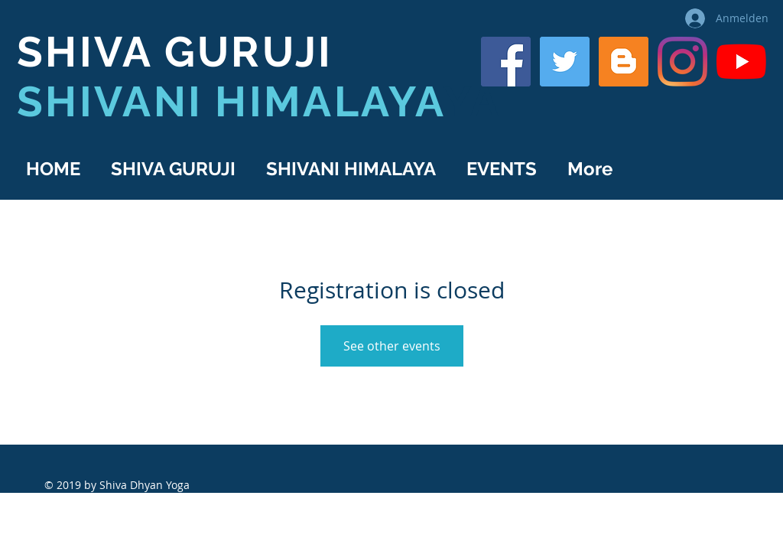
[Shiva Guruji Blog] (623, 61)
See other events (391, 345)
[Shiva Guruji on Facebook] (506, 61)
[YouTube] (741, 61)
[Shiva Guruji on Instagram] (682, 61)
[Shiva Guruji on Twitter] (565, 61)
